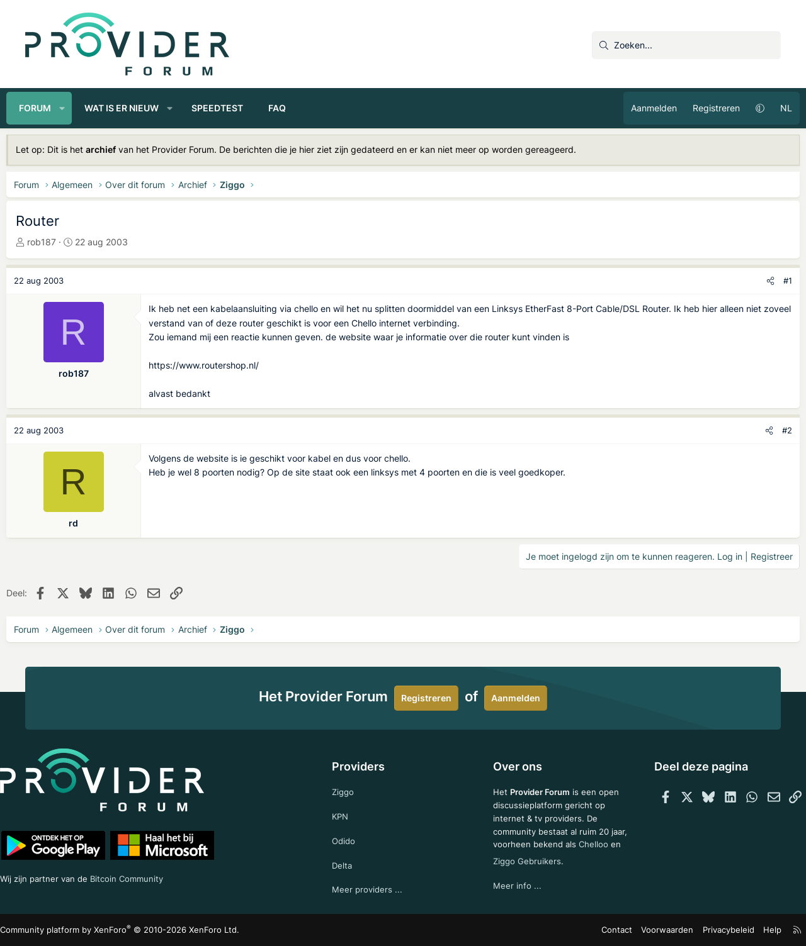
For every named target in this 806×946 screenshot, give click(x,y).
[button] (81, 108)
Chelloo (503, 857)
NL (767, 108)
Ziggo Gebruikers (568, 857)
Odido (349, 838)
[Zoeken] (686, 45)
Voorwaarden (651, 930)
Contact (605, 930)
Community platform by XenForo (132, 930)
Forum (54, 108)
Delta (347, 863)
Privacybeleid (707, 930)
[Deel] (751, 280)
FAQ (296, 108)
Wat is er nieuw (140, 108)
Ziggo (349, 787)
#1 (768, 280)
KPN (346, 812)
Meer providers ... (373, 888)
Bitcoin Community (158, 876)
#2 (768, 430)
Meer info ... (512, 882)
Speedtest (236, 108)
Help (749, 930)
